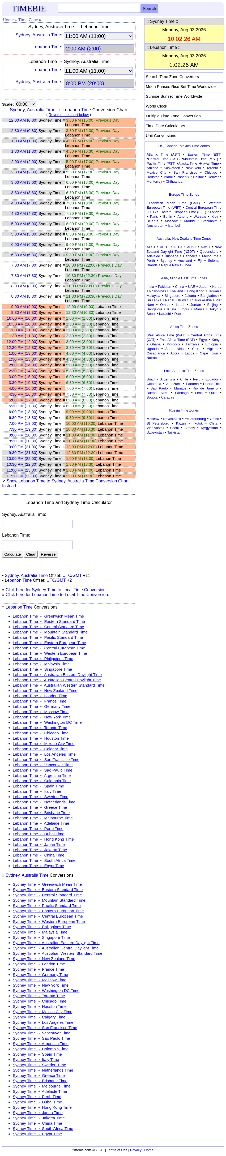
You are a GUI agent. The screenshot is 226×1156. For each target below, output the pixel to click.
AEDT (164, 247)
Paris (154, 217)
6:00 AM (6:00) (24, 244)
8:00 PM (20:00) (23, 435)
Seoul (151, 314)
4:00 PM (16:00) (23, 388)
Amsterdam (155, 226)
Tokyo (213, 309)
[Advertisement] (184, 475)
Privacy (136, 1150)
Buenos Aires (157, 393)
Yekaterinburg (195, 419)
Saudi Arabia (202, 300)
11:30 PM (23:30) (22, 476)
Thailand (176, 291)
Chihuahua (174, 181)
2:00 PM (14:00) (23, 365)
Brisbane (171, 256)
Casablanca (156, 353)
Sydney (166, 261)
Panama (192, 384)
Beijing (212, 305)
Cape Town (209, 353)
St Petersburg (158, 423)
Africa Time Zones (184, 327)
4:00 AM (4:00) (24, 203)
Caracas (167, 397)
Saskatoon (172, 168)
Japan (203, 287)
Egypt (203, 340)
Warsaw (200, 217)
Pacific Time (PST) (161, 163)
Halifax (198, 177)
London (215, 212)
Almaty (190, 428)
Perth (151, 261)
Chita (213, 423)
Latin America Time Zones (184, 371)
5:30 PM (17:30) (23, 406)
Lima (199, 393)
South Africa (175, 349)
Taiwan (213, 291)
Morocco (173, 344)
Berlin (167, 217)
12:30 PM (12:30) (22, 347)
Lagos (189, 353)
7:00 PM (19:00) (23, 423)
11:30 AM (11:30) (22, 335)
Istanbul (174, 226)
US (161, 146)
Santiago (182, 393)
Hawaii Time (209, 163)
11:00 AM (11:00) (22, 330)
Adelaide (153, 256)
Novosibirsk (172, 419)
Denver (213, 177)
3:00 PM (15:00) (23, 376)
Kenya (216, 340)
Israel (180, 305)
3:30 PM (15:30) (23, 382)
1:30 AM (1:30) (24, 151)
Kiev (214, 217)
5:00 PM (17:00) (23, 400)
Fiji (200, 261)
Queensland (209, 252)
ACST (191, 247)
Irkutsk (198, 423)
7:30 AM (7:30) (24, 275)
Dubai (179, 314)
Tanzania (192, 344)
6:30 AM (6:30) (24, 254)
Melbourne (210, 256)
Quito (213, 393)
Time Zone (28, 19)
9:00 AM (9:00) (24, 306)
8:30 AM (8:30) (24, 296)
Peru (196, 379)
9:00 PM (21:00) (23, 446)
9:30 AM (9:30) (24, 312)
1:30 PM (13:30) (23, 359)
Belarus (152, 221)
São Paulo (159, 388)
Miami (168, 177)
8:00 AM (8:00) (24, 286)
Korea (216, 287)
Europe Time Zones (184, 194)
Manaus (180, 388)
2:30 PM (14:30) (23, 371)
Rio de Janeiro (205, 388)
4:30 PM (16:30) (23, 394)
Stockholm (209, 221)
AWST (205, 247)
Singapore (172, 296)
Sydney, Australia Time (33, 109)
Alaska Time (187, 163)
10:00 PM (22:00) (22, 458)
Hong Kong (195, 291)
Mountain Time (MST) (200, 159)
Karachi (165, 314)
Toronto (212, 168)
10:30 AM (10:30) (22, 324)
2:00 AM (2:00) (24, 161)
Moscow (171, 221)
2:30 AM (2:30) (24, 172)
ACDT (178, 247)
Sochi (174, 428)
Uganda (153, 349)
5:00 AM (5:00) (24, 223)
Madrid (189, 221)
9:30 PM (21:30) (23, 452)
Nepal (169, 300)
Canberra (190, 256)
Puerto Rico (212, 384)
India (150, 287)
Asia (164, 278)
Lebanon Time (76, 109)
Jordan (195, 305)
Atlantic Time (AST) (163, 154)
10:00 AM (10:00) (22, 318)
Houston (153, 177)
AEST (151, 247)
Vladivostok (155, 428)
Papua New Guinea (176, 265)
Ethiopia (211, 344)
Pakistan (164, 287)
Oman (164, 305)
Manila (199, 309)
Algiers (212, 349)
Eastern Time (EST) (204, 154)
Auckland (185, 261)
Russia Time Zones (184, 410)
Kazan (181, 423)
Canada (171, 146)
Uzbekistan (155, 432)
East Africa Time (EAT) (177, 340)
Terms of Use (117, 1150)
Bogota (152, 397)
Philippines (157, 291)
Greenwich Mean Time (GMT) (173, 203)
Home (8, 19)
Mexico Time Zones (195, 146)
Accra (174, 353)
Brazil (151, 379)
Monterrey (154, 181)
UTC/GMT (72, 575)
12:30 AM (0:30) (23, 130)
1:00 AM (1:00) (24, 141)
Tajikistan (174, 432)
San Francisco (185, 172)
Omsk (214, 419)
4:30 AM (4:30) (24, 213)
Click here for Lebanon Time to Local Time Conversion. (57, 594)
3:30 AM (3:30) (24, 192)
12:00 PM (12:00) (22, 341)
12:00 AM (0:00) (23, 120)
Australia (163, 239)
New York (193, 168)
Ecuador (211, 379)
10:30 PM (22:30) (22, 464)
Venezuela (173, 384)
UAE (191, 287)
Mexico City (156, 172)
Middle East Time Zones (188, 278)
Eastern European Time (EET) (183, 212)
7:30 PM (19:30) (23, 429)
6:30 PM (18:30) (23, 417)
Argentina (167, 379)
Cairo (196, 349)
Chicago (210, 172)
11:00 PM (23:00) (22, 470)
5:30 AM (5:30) (24, 234)
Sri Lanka (154, 300)
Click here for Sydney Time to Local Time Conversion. (56, 590)
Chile (184, 379)
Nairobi (152, 358)
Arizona (152, 168)
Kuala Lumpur (178, 309)
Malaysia (153, 296)
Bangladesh (209, 296)
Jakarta (190, 296)
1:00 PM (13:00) (23, 353)
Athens (182, 217)
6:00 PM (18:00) (23, 411)
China (179, 287)
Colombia (154, 384)
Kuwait (183, 300)
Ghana (155, 344)
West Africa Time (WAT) (166, 335)
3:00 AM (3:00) (24, 182)
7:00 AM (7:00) (24, 265)
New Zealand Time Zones (191, 239)
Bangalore (154, 309)
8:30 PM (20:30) (23, 441)
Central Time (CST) (164, 159)
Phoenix (183, 177)
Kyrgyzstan (209, 428)
